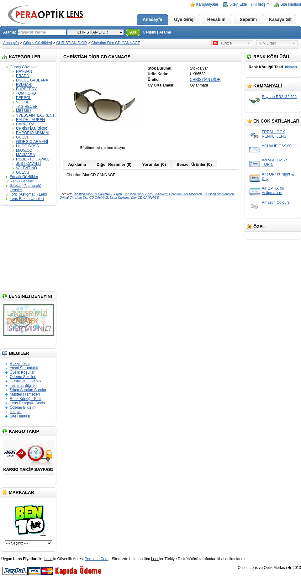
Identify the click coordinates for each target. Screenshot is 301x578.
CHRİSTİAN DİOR (71, 43)
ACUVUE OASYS (277, 146)
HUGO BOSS (27, 146)
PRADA (22, 76)
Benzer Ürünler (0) (194, 164)
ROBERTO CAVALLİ (33, 159)
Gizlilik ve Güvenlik (25, 381)
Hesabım (216, 19)
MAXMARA (25, 155)
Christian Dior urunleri (218, 194)
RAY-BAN (24, 71)
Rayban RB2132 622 (279, 97)
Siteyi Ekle (238, 4)
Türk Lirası (267, 43)
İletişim (263, 4)
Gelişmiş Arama (157, 32)
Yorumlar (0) (154, 164)
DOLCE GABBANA (32, 80)
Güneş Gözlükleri (37, 43)
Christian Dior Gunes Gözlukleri (145, 194)
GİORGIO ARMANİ (32, 141)
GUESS (22, 172)
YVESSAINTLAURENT (35, 115)
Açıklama (77, 164)
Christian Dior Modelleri (185, 194)
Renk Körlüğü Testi (25, 399)
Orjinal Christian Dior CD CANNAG (84, 197)
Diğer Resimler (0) (114, 164)
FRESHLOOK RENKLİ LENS (274, 134)
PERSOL (23, 98)
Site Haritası (291, 4)
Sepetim (248, 19)
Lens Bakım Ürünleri (27, 199)
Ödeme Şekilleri (23, 377)
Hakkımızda (19, 363)
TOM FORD (26, 93)
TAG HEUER (27, 106)
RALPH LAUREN (30, 120)
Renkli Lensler (22, 181)
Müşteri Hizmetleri (25, 394)
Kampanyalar (207, 4)
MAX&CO (24, 150)
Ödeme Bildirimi (23, 407)
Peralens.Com (96, 559)
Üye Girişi (184, 19)
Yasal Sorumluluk (24, 368)
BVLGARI (24, 84)
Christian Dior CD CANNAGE (115, 43)
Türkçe (222, 43)
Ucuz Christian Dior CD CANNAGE (134, 197)
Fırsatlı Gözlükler (24, 177)
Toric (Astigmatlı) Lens (28, 194)
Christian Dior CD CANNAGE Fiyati (97, 194)
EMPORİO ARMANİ (32, 133)
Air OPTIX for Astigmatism (273, 190)
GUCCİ (22, 137)
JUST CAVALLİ (28, 163)
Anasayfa (152, 19)
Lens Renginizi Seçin (27, 403)
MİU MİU (23, 111)
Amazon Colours (276, 202)
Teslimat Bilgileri (23, 385)
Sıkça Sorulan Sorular (28, 390)
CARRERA (25, 124)
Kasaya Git (280, 19)
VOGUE (22, 102)
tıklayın (291, 67)
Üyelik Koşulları (23, 372)
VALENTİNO (26, 168)
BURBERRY (26, 89)
